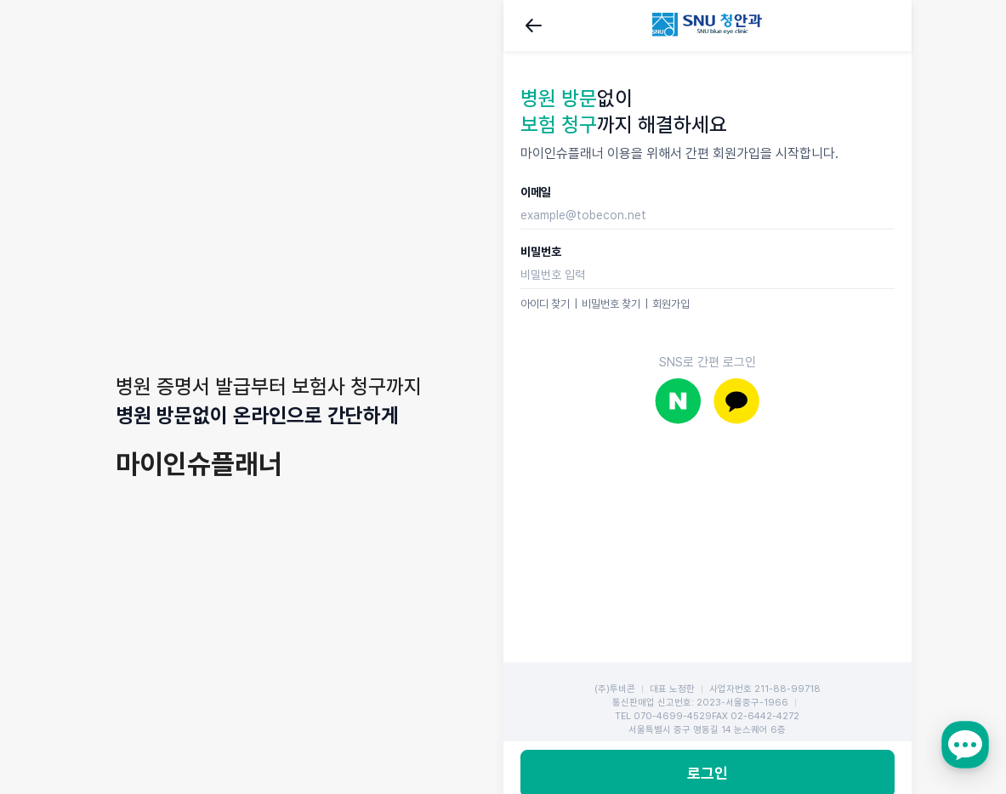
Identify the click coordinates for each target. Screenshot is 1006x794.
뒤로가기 (534, 25)
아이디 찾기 (545, 304)
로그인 (707, 678)
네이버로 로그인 (678, 400)
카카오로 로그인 (736, 400)
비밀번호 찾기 (611, 304)
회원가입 (671, 304)
